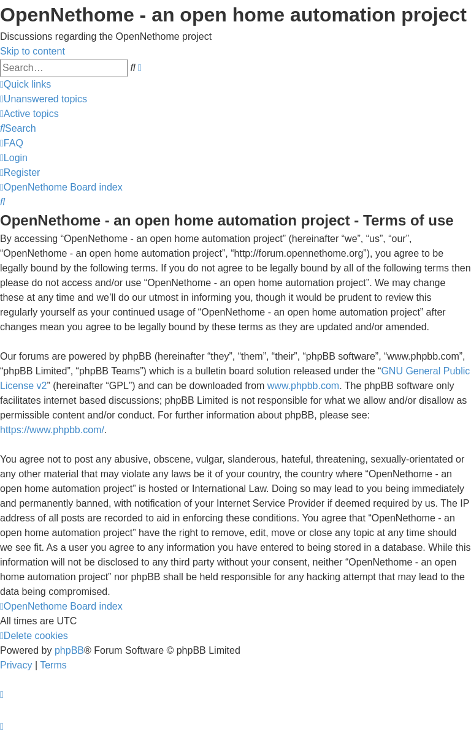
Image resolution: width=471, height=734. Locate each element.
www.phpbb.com (303, 385)
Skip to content (32, 51)
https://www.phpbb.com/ (52, 430)
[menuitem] (43, 99)
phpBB (69, 650)
